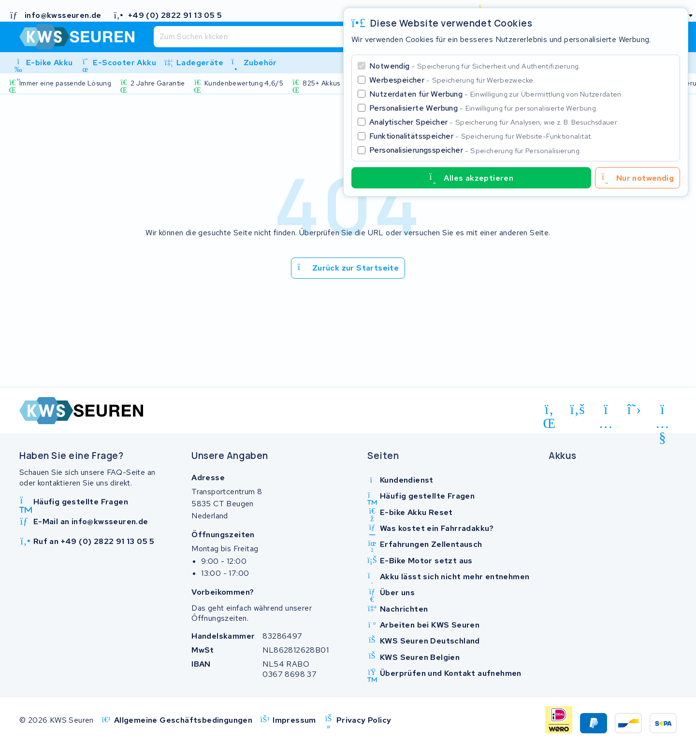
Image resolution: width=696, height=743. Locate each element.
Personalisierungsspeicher (475, 150)
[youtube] (662, 411)
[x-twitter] (634, 409)
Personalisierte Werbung (483, 108)
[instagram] (606, 411)
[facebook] (578, 409)
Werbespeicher (452, 80)
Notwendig (474, 66)
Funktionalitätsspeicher (481, 136)
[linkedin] (549, 411)
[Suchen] (323, 36)
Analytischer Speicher (493, 122)
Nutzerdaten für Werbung (496, 94)
